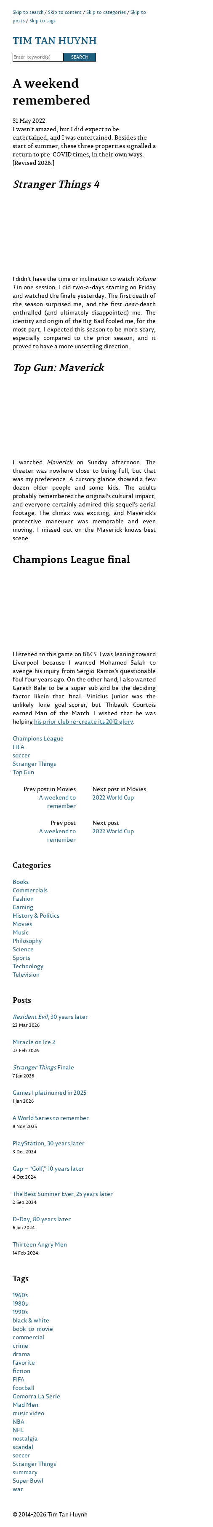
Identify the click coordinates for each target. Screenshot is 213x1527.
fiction (21, 1371)
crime (20, 1345)
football (24, 1388)
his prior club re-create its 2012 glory (83, 721)
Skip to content (65, 12)
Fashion (23, 898)
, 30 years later (50, 1017)
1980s (20, 1303)
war (18, 1489)
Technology (28, 966)
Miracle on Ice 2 (34, 1042)
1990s (20, 1312)
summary (25, 1472)
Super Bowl (28, 1480)
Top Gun (23, 772)
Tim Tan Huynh (55, 40)
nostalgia (25, 1438)
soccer (21, 755)
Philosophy (27, 941)
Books (21, 882)
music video (28, 1413)
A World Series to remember (51, 1118)
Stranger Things (34, 763)
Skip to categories (106, 12)
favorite (24, 1362)
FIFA (18, 746)
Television (26, 974)
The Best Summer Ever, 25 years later (63, 1194)
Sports (21, 957)
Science (23, 949)
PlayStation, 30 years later (49, 1143)
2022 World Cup (113, 797)
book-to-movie (33, 1329)
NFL (18, 1430)
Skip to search (28, 12)
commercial (29, 1337)
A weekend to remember (57, 801)
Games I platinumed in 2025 (49, 1092)
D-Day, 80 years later (42, 1219)
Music (21, 932)
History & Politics (36, 915)
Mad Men (25, 1404)
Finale (43, 1067)
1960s (20, 1295)
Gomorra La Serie (36, 1396)
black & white (31, 1320)
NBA (18, 1421)
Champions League (38, 738)
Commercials (30, 890)
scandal (23, 1447)
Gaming (23, 907)
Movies (22, 924)
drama (21, 1354)
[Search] (38, 57)
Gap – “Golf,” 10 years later (48, 1168)
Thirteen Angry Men (40, 1244)
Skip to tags (42, 20)
